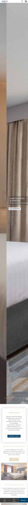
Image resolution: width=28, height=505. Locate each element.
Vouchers (22, 2)
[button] (23, 500)
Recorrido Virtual (14, 436)
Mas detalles (14, 459)
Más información (8, 209)
